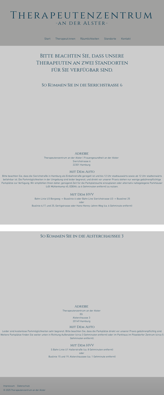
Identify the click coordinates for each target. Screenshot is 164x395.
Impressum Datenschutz (17, 386)
